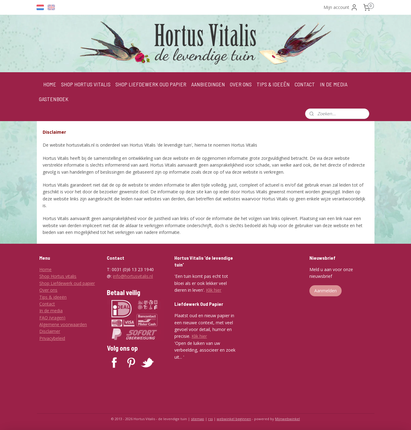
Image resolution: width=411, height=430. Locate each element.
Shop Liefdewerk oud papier (67, 283)
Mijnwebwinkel (287, 418)
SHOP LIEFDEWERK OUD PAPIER (150, 84)
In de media (51, 311)
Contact (47, 304)
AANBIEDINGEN (208, 84)
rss (210, 418)
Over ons (48, 290)
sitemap (197, 418)
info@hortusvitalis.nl (133, 276)
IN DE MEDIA (333, 84)
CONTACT (305, 84)
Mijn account (341, 7)
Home (45, 269)
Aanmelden (325, 291)
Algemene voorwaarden (63, 324)
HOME (49, 84)
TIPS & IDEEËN (273, 84)
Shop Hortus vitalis (57, 276)
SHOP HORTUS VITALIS (86, 84)
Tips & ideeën (53, 297)
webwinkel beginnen (234, 418)
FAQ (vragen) (52, 318)
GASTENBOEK (53, 99)
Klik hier (213, 290)
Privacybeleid (52, 338)
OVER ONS (241, 84)
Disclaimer (49, 331)
